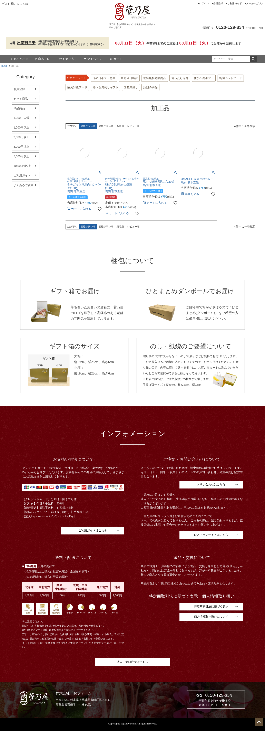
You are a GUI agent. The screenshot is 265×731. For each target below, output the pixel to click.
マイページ (92, 58)
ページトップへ (259, 722)
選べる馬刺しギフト (105, 87)
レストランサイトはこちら (211, 534)
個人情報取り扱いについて (211, 616)
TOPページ (19, 58)
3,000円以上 (21, 146)
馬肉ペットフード (230, 78)
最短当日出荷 (129, 78)
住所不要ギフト (204, 78)
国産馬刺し (131, 87)
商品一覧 (42, 58)
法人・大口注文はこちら (132, 662)
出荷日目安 (26, 43)
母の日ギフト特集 (103, 78)
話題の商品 (150, 87)
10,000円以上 (22, 166)
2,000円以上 (21, 137)
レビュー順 (133, 126)
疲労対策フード (77, 87)
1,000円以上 (21, 127)
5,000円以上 (21, 156)
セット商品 (20, 98)
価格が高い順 (106, 126)
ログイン (204, 3)
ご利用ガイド (234, 3)
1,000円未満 (21, 118)
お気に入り (68, 58)
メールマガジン (254, 3)
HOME (4, 66)
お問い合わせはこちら (211, 484)
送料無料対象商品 (154, 78)
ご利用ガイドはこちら (92, 530)
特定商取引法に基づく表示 (211, 606)
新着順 (120, 126)
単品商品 (19, 108)
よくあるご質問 (23, 185)
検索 (253, 59)
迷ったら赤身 (179, 78)
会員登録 (218, 3)
